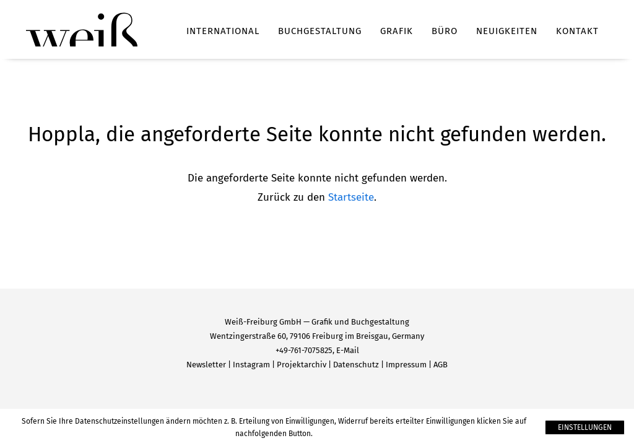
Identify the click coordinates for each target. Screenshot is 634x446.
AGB (440, 364)
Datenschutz (356, 364)
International (222, 31)
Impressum (406, 364)
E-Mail (347, 350)
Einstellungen (585, 427)
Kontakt (577, 31)
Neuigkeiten (506, 31)
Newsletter (206, 364)
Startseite (351, 197)
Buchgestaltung (320, 31)
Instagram (251, 364)
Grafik (396, 31)
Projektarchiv (301, 364)
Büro (445, 31)
